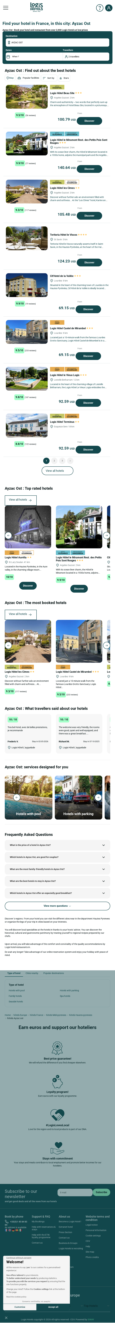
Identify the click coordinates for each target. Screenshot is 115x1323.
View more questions (57, 906)
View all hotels (55, 470)
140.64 (67, 167)
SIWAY (91, 1319)
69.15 (67, 308)
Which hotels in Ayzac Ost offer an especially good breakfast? (41, 893)
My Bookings (38, 1221)
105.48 (67, 214)
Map (10, 78)
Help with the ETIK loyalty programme (41, 1236)
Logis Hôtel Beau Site (66, 93)
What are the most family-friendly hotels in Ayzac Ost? (37, 869)
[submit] (101, 1192)
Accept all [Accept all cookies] (53, 1307)
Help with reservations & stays (44, 1228)
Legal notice (92, 1225)
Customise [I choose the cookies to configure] (19, 1307)
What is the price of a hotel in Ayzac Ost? (30, 845)
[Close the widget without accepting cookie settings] (19, 1257)
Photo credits (92, 1257)
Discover (89, 120)
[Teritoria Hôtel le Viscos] (27, 238)
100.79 (67, 119)
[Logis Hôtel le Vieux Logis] (27, 379)
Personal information (96, 1230)
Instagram (65, 1267)
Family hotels (15, 996)
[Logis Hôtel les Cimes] (27, 191)
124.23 (67, 261)
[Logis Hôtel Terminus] (27, 425)
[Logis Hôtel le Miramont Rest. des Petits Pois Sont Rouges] (27, 143)
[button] (6, 1317)
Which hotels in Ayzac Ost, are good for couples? (34, 857)
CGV (88, 1241)
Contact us (37, 1242)
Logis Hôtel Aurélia (18, 557)
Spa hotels (65, 996)
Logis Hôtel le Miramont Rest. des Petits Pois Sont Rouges (79, 559)
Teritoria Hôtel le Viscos (68, 234)
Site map (90, 1252)
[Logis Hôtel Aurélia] (28, 527)
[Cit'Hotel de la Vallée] (27, 285)
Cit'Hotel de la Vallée (65, 276)
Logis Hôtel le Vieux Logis (68, 375)
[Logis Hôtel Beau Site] (27, 97)
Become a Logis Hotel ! (70, 1221)
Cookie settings (93, 1235)
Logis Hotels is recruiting (71, 1248)
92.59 (67, 401)
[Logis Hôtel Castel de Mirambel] (27, 332)
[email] (75, 1192)
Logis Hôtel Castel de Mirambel (71, 328)
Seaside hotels (16, 1001)
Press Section (65, 1232)
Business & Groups (68, 1243)
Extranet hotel (66, 1227)
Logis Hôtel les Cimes (65, 187)
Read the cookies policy (16, 1297)
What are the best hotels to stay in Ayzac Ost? (33, 881)
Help (88, 1246)
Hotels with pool (17, 990)
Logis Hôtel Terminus (65, 421)
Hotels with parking (69, 990)
